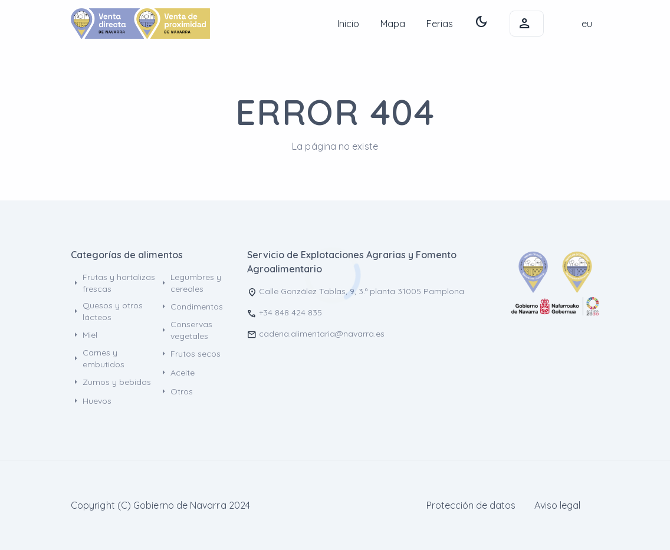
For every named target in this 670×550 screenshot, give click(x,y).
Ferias (439, 23)
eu (587, 23)
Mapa (392, 23)
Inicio (348, 23)
